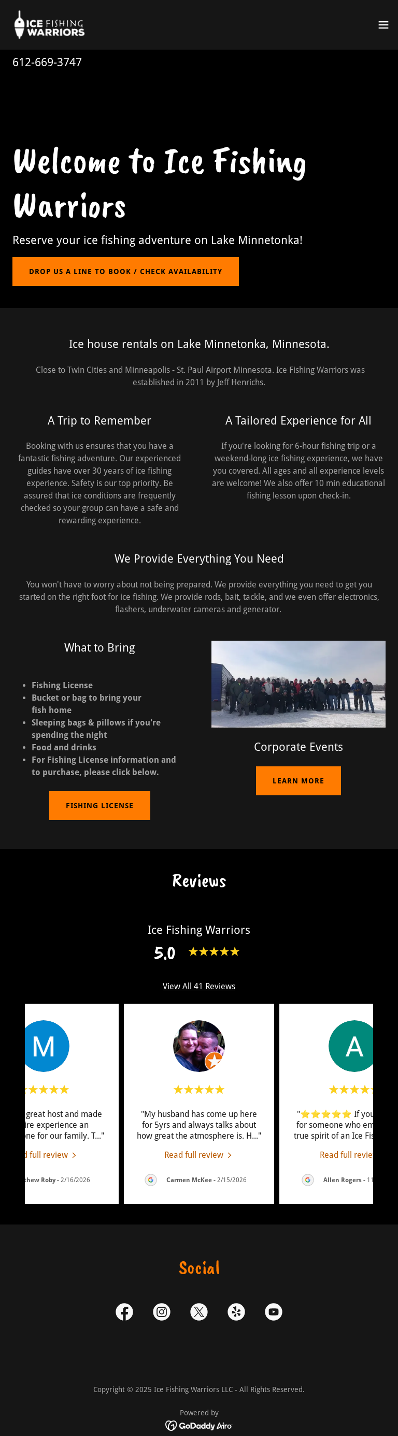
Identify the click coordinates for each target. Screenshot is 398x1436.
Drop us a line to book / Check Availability (125, 271)
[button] (383, 24)
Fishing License (100, 806)
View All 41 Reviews (199, 986)
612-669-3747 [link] (47, 62)
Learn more (298, 781)
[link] (49, 25)
